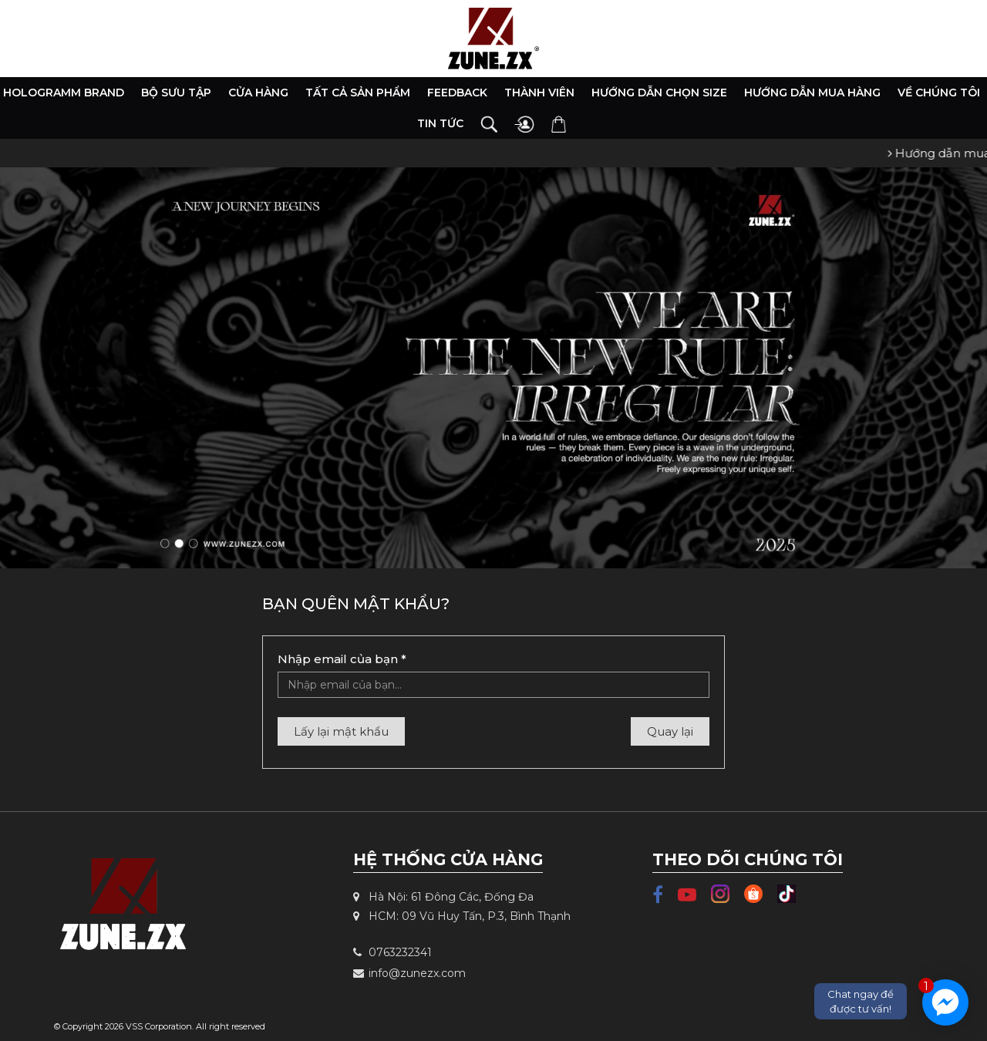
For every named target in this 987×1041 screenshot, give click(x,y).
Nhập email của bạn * (342, 659)
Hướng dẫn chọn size (659, 92)
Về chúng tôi (939, 92)
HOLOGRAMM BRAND (63, 92)
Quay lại (670, 731)
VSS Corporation (159, 1026)
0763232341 (392, 952)
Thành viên (539, 92)
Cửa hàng (258, 92)
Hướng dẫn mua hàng (812, 92)
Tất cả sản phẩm (357, 92)
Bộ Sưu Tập (176, 92)
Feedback (457, 92)
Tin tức (440, 123)
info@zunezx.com (409, 973)
